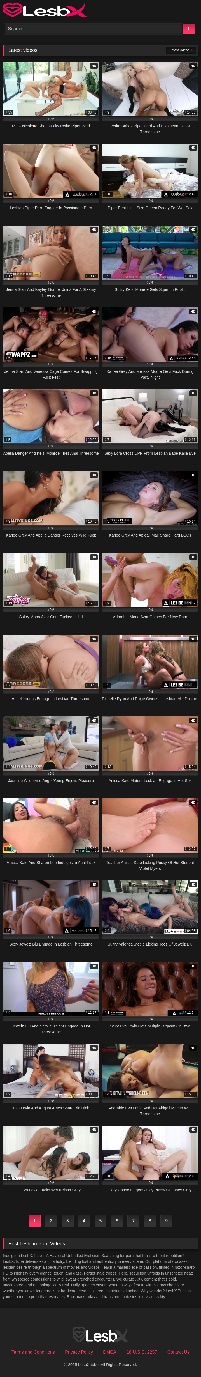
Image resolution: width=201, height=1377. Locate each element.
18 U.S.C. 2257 (142, 1352)
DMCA (109, 1352)
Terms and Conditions (33, 1352)
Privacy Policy (79, 1352)
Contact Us (178, 1352)
